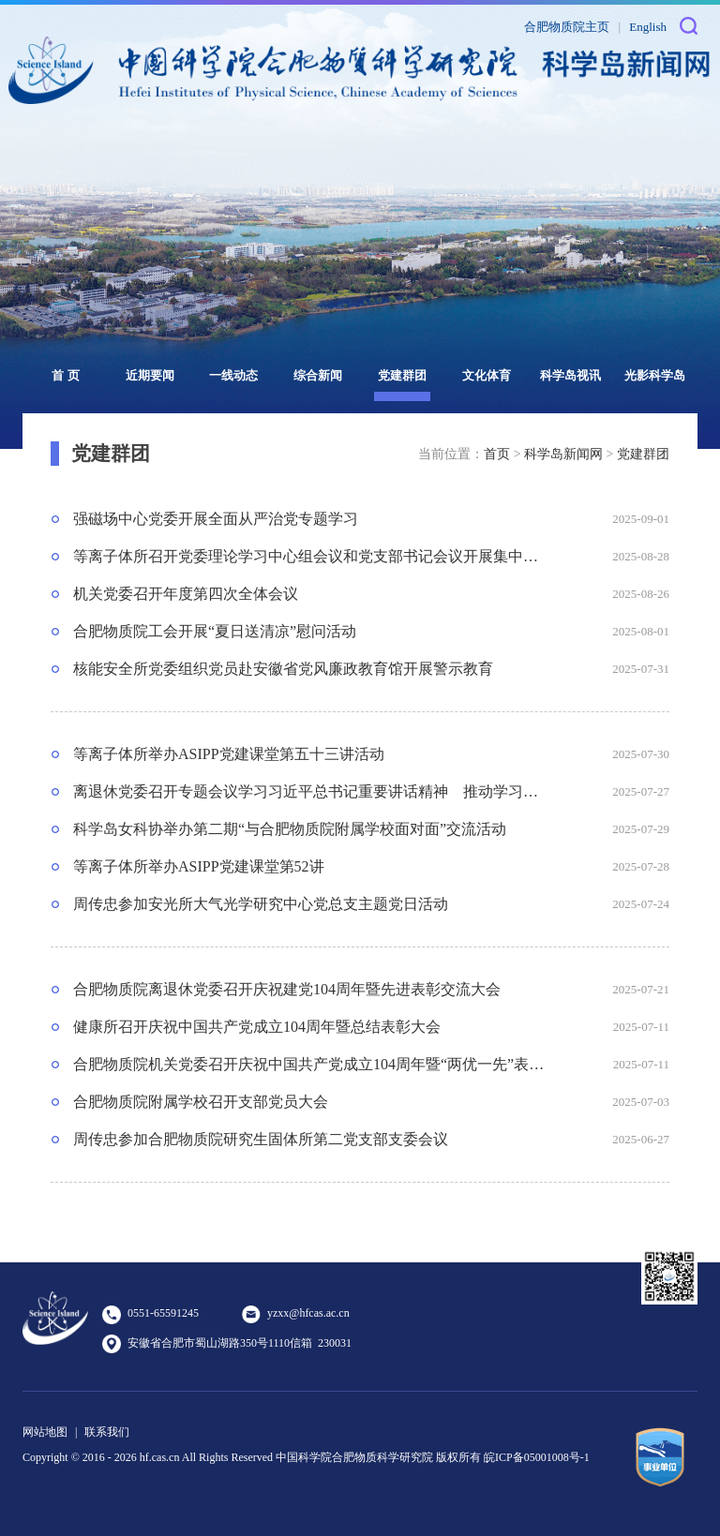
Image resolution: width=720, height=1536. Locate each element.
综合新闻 (317, 375)
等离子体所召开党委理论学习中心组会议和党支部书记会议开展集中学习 (309, 556)
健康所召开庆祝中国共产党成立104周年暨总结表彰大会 (257, 1027)
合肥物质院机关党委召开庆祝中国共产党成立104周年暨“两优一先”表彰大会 (309, 1064)
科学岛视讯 (570, 375)
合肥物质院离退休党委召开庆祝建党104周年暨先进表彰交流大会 (287, 989)
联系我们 (106, 1432)
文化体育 (486, 375)
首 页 (65, 375)
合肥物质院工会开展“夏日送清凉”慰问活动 (214, 631)
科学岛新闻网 (563, 454)
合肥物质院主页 (566, 27)
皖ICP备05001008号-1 (537, 1457)
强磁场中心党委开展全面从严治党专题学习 (215, 519)
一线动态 (233, 375)
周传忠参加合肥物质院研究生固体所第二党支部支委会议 (260, 1139)
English (648, 27)
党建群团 (402, 375)
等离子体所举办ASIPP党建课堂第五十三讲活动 (228, 754)
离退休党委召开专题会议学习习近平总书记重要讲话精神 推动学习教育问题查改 (309, 791)
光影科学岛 (654, 375)
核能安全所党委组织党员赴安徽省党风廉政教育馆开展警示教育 (283, 669)
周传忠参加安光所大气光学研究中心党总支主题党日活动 (260, 904)
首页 (497, 454)
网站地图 (45, 1432)
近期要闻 (150, 375)
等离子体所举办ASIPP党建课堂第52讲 (198, 866)
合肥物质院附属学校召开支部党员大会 (200, 1102)
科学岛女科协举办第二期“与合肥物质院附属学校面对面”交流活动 (289, 829)
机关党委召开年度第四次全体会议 (185, 594)
